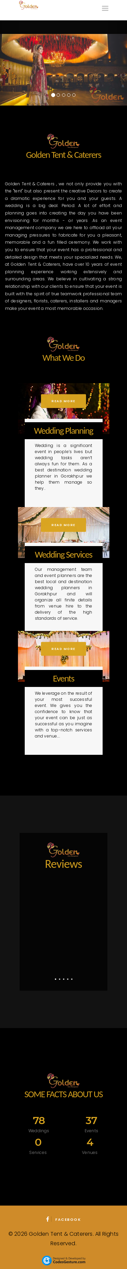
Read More (63, 401)
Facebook (63, 1219)
